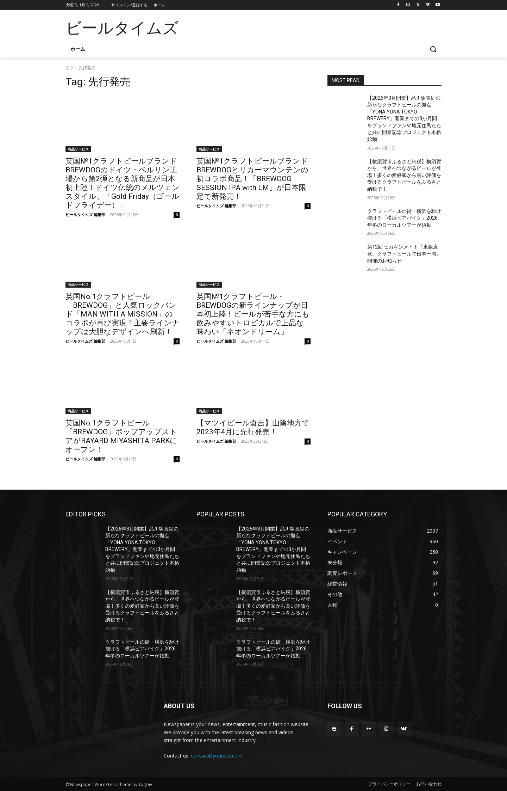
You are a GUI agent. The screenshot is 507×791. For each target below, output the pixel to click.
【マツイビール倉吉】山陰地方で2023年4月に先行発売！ (252, 427)
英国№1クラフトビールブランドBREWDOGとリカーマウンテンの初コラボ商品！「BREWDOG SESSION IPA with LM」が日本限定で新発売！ (252, 179)
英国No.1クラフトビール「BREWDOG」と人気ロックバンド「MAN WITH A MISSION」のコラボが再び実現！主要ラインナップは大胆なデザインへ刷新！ (122, 314)
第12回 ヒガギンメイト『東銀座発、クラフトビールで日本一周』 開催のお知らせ (404, 253)
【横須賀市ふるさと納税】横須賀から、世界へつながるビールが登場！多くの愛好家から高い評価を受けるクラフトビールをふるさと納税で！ (404, 175)
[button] (433, 49)
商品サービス (78, 149)
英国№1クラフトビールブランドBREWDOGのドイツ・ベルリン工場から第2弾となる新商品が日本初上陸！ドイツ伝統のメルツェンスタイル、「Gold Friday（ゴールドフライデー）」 (122, 183)
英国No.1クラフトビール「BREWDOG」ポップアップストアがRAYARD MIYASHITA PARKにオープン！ (121, 436)
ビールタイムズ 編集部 (85, 214)
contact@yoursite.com (216, 755)
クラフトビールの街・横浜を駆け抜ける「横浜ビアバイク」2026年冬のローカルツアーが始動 (404, 218)
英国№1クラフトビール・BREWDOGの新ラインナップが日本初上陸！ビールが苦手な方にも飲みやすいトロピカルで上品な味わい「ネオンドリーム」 (252, 314)
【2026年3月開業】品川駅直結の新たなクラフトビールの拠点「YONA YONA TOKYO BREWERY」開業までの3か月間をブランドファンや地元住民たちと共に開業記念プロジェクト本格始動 (404, 118)
